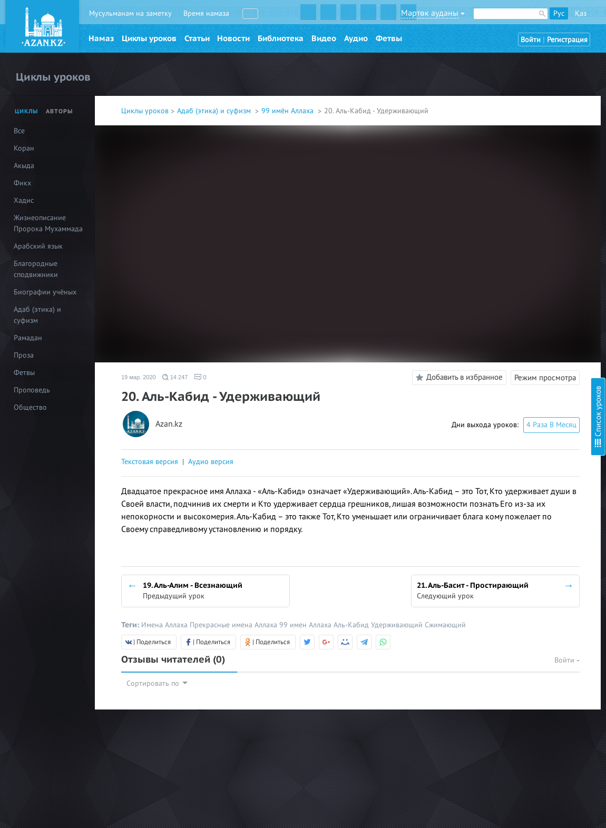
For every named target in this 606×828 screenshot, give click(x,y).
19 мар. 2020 (138, 377)
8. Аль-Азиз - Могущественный (513, 174)
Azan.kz (168, 424)
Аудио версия (210, 461)
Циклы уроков (149, 38)
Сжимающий (445, 624)
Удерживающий (398, 624)
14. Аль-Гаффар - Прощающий (513, 271)
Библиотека (281, 38)
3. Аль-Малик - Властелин (505, 103)
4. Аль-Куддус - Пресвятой (507, 117)
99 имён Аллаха (288, 110)
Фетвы (389, 38)
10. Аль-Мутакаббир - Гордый (512, 214)
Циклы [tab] (26, 111)
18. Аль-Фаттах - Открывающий (516, 327)
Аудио (356, 38)
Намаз (101, 38)
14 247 (175, 377)
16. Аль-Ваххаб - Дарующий (509, 299)
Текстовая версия (149, 461)
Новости (233, 38)
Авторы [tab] (59, 111)
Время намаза (206, 13)
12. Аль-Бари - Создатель (505, 242)
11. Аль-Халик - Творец (501, 228)
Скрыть (586, 20)
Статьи (197, 38)
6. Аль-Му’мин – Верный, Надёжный (522, 146)
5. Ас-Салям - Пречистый (503, 131)
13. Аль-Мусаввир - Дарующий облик (525, 256)
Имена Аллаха (165, 624)
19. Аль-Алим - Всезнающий (509, 342)
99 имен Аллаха (306, 624)
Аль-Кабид (352, 624)
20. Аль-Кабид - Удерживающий (516, 361)
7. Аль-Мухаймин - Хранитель (512, 160)
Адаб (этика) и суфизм (215, 110)
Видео (323, 38)
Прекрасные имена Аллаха (234, 624)
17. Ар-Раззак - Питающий (506, 313)
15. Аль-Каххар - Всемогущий (512, 285)
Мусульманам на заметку (130, 13)
